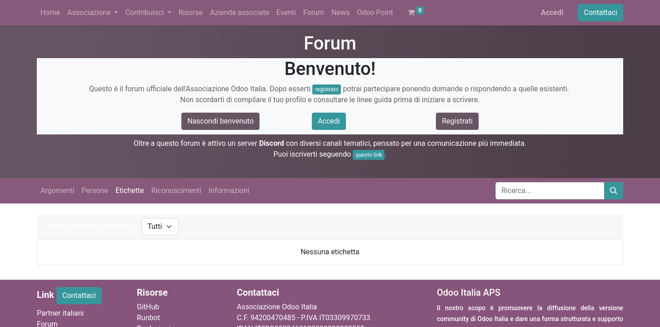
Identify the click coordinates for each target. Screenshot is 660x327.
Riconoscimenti (176, 190)
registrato (326, 89)
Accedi (552, 12)
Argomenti (57, 190)
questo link (368, 155)
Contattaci (600, 12)
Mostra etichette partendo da (91, 226)
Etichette (129, 190)
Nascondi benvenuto (220, 121)
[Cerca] (613, 190)
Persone (94, 190)
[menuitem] (50, 13)
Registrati (457, 121)
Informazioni (229, 190)
